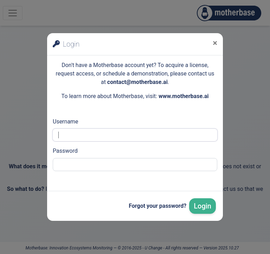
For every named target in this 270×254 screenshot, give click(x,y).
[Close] (215, 43)
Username (65, 121)
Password (65, 150)
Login (202, 206)
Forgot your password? (157, 205)
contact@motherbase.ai (137, 82)
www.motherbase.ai (184, 96)
